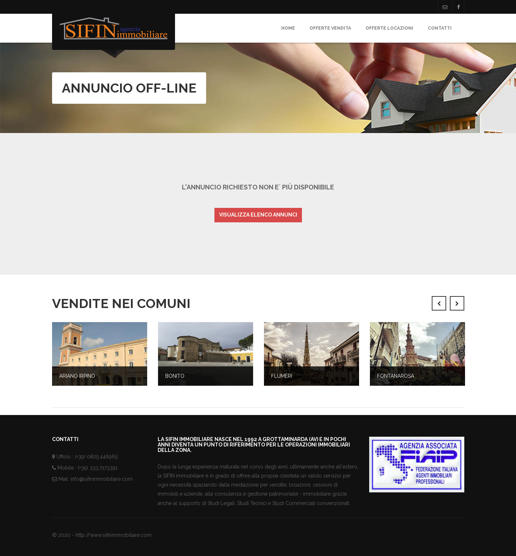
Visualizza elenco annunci (258, 215)
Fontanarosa (395, 376)
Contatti (440, 28)
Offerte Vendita (330, 28)
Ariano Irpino (77, 376)
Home (288, 28)
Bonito (174, 376)
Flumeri (281, 376)
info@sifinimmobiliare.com (102, 479)
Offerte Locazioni (389, 28)
